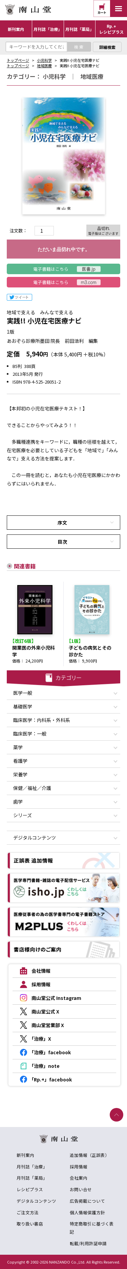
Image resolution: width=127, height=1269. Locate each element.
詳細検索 (107, 47)
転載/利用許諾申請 (88, 1243)
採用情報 (78, 1166)
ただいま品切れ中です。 (64, 249)
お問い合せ (81, 1189)
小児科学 (44, 60)
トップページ (18, 60)
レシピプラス (30, 1189)
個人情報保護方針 (87, 1212)
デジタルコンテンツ (36, 1201)
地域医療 (44, 65)
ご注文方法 (28, 1212)
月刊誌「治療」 (32, 1166)
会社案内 (78, 1178)
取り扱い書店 (30, 1223)
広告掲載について (87, 1201)
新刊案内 (25, 1155)
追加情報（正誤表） (89, 1155)
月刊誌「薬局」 (32, 1178)
